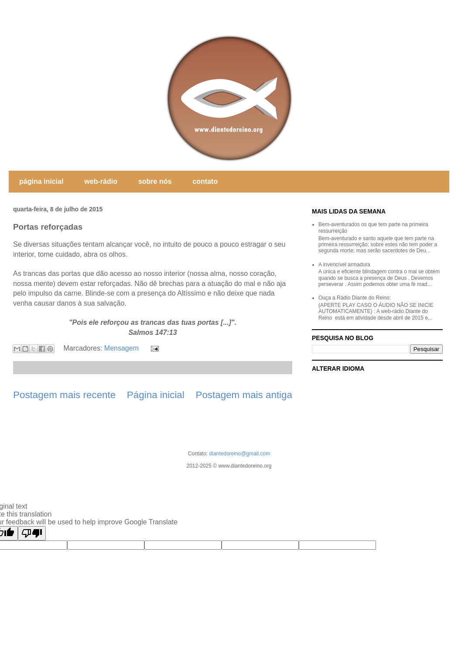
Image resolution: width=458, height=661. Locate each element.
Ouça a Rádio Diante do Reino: (354, 298)
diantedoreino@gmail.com (239, 454)
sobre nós (154, 181)
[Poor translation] (32, 533)
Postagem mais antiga (243, 394)
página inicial (41, 181)
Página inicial (156, 394)
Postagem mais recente (64, 394)
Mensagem (121, 348)
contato (205, 181)
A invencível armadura (344, 265)
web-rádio (100, 181)
